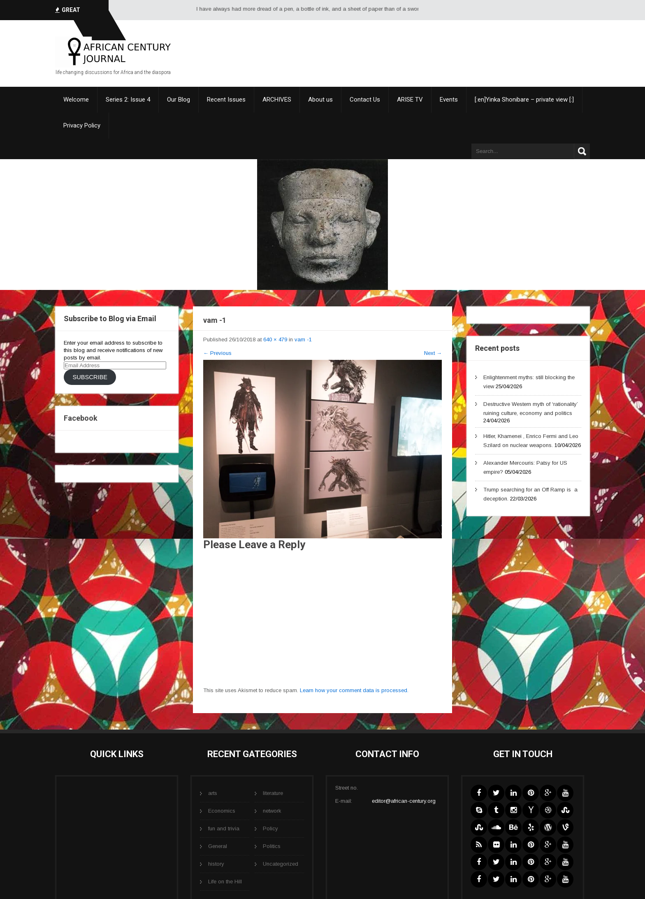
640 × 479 (275, 339)
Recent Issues (226, 99)
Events (449, 99)
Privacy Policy (81, 125)
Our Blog (178, 99)
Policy (270, 828)
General (217, 846)
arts (212, 793)
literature (273, 793)
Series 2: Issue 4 (128, 99)
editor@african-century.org (404, 801)
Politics (272, 846)
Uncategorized (280, 864)
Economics (221, 811)
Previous (217, 353)
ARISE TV (410, 99)
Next (433, 353)
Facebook (80, 418)
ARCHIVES (276, 99)
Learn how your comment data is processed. (354, 690)
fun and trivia (223, 828)
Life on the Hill (225, 881)
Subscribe (89, 377)
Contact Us (365, 99)
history (216, 864)
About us (320, 99)
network (272, 811)
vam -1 (303, 339)
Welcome (76, 99)
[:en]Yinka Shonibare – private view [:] (524, 99)
